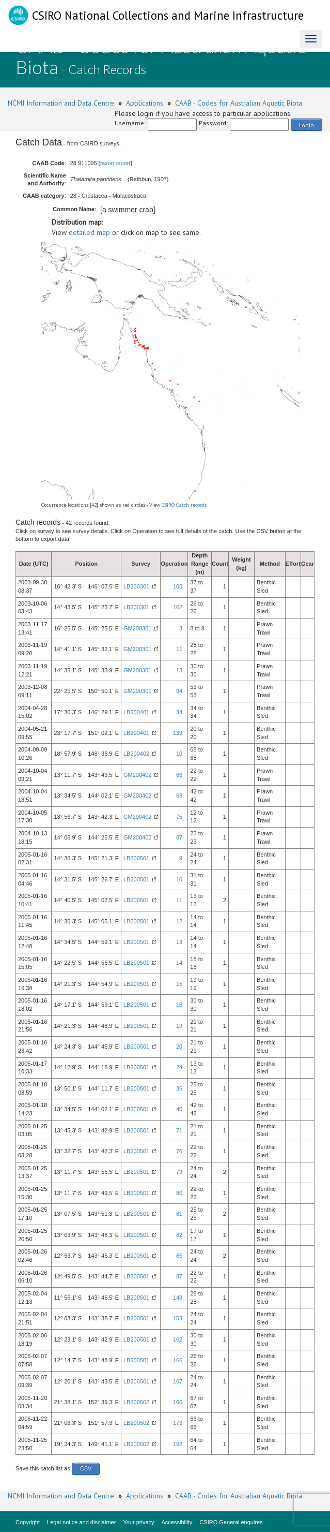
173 (177, 1423)
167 (177, 1381)
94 (179, 691)
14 (179, 963)
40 (179, 1109)
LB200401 (136, 712)
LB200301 (136, 586)
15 (179, 984)
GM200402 (137, 775)
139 (177, 733)
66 (179, 775)
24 (179, 1067)
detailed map (89, 232)
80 (179, 1193)
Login (306, 125)
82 (179, 1235)
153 (177, 1318)
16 (179, 1004)
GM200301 (137, 628)
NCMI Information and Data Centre (61, 103)
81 (179, 1214)
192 (177, 1444)
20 (179, 1046)
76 (179, 1151)
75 (179, 817)
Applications (144, 103)
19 (179, 1026)
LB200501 (136, 858)
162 (177, 607)
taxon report (115, 163)
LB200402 (136, 753)
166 (177, 1360)
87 (179, 837)
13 (179, 670)
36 (179, 1088)
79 (179, 1172)
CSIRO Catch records (184, 505)
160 (177, 1402)
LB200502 (136, 1402)
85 (179, 1256)
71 (179, 1130)
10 (179, 753)
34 (179, 712)
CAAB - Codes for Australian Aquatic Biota (238, 103)
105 (177, 586)
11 (179, 649)
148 (177, 1297)
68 (179, 795)
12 (179, 921)
